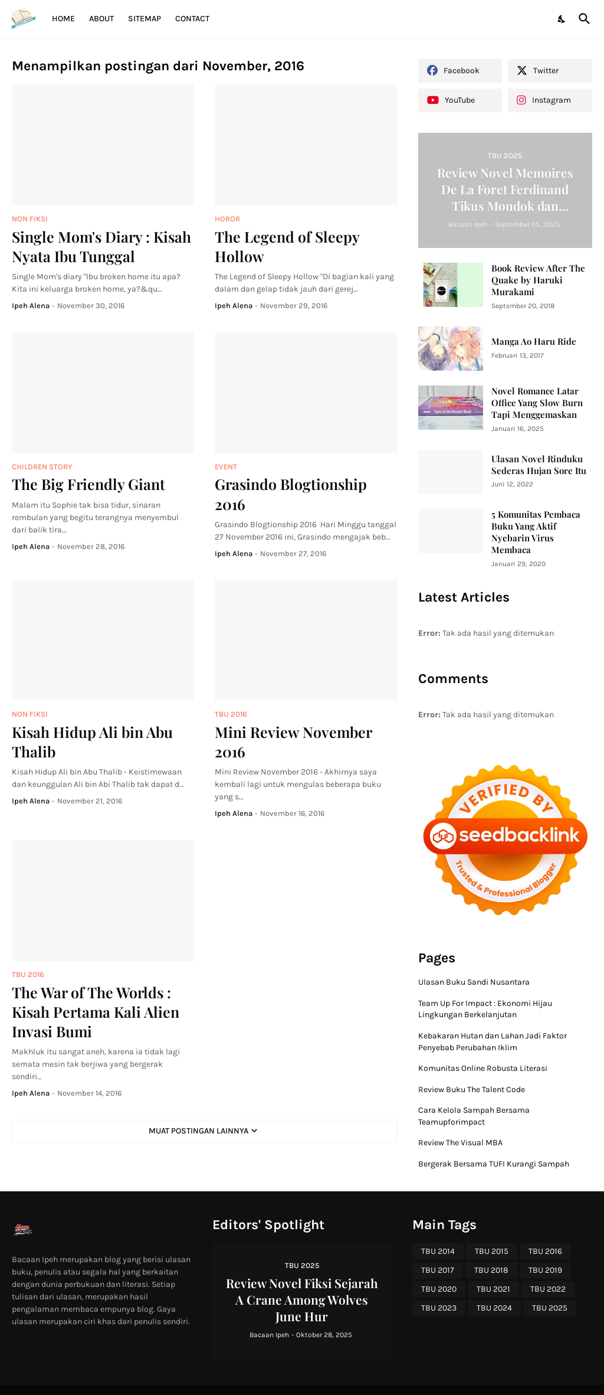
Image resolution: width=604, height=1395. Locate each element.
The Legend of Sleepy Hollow (287, 246)
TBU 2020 (439, 1289)
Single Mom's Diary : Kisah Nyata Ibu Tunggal (101, 246)
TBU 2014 (438, 1251)
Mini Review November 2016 (293, 741)
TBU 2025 (549, 1308)
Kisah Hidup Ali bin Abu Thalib (92, 741)
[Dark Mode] (562, 19)
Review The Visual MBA (460, 1143)
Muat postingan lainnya (198, 1131)
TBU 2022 (548, 1289)
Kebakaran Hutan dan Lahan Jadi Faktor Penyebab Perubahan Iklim (492, 1042)
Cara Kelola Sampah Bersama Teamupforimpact (474, 1116)
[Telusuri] (582, 19)
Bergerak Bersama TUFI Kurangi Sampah (493, 1164)
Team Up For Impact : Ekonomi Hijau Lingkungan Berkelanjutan (485, 1009)
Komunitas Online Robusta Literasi (482, 1068)
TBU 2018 (491, 1270)
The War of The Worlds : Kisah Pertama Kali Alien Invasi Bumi (95, 1011)
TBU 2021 (493, 1289)
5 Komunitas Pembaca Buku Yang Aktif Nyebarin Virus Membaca (535, 532)
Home (63, 19)
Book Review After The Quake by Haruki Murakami (538, 280)
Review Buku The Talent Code (471, 1089)
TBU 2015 (491, 1251)
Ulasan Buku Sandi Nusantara (474, 982)
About (101, 19)
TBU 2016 (545, 1251)
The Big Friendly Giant (88, 484)
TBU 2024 (494, 1308)
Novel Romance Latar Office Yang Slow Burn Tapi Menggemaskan (537, 402)
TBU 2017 (437, 1270)
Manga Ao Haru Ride (533, 341)
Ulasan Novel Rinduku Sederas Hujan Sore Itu (538, 464)
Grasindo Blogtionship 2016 (291, 493)
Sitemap (144, 19)
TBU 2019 (545, 1270)
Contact (192, 19)
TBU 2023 (439, 1308)
